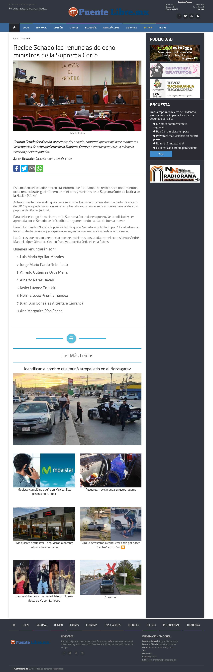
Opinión (58, 27)
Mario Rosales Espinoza (158, 647)
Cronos (74, 27)
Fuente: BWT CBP (172, 9)
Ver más (201, 9)
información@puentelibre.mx (159, 659)
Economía (91, 27)
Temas (162, 27)
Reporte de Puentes (185, 2)
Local (26, 27)
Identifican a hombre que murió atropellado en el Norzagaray (77, 369)
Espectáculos (111, 27)
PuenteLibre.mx (21, 668)
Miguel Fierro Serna (160, 641)
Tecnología (193, 625)
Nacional (41, 27)
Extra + (148, 27)
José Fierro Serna (159, 644)
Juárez (149, 656)
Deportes (131, 27)
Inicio (15, 38)
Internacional (171, 625)
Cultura (151, 625)
